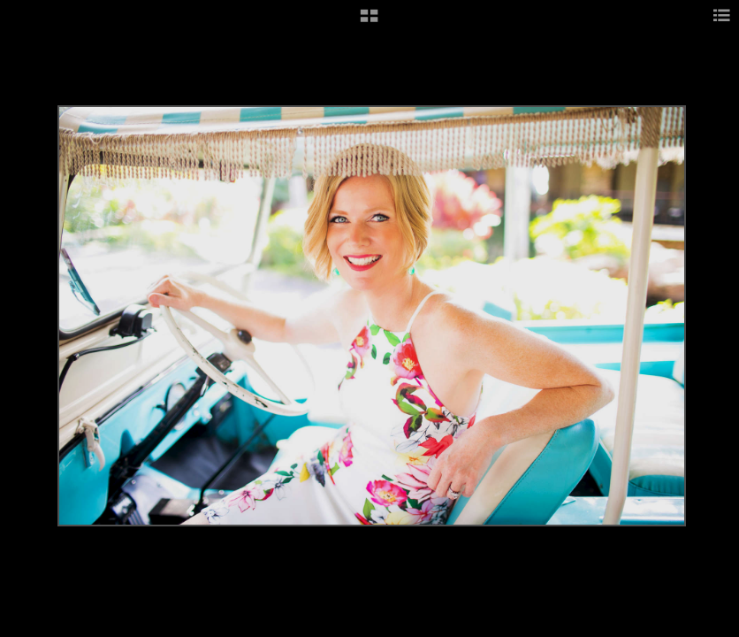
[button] (369, 22)
